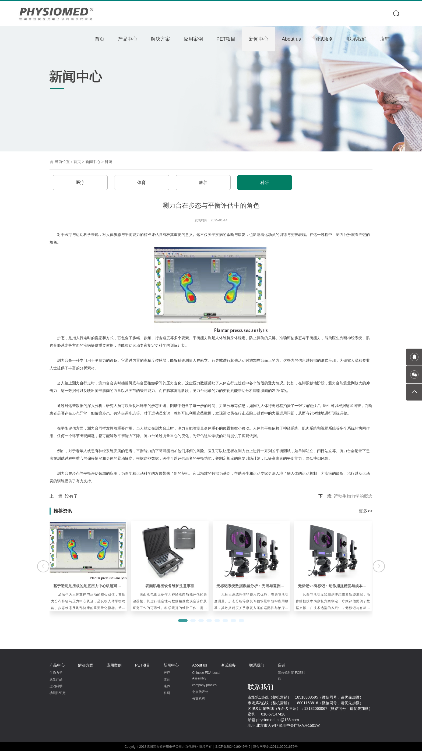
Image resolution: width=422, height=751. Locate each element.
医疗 (80, 182)
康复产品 (56, 679)
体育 (140, 182)
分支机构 (198, 698)
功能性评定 (58, 693)
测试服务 (324, 39)
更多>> (365, 510)
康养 (201, 182)
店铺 (385, 39)
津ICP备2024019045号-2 (232, 746)
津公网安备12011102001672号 (275, 746)
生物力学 (56, 672)
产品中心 (127, 39)
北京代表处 (200, 691)
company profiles (204, 685)
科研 (108, 162)
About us (291, 39)
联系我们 (357, 39)
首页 (99, 39)
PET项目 (225, 39)
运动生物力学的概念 (353, 496)
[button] (183, 620)
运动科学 (56, 686)
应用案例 (193, 39)
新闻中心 (258, 39)
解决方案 (160, 39)
